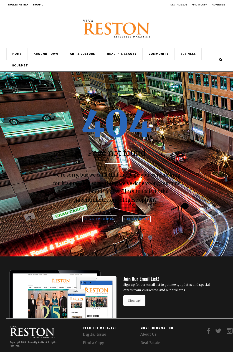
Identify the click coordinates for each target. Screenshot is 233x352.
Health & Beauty (122, 53)
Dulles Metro (18, 4)
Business (188, 53)
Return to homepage (136, 219)
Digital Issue (178, 4)
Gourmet (20, 65)
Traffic (38, 4)
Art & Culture (82, 53)
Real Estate (150, 343)
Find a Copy (199, 4)
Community (159, 53)
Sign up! (134, 301)
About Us (148, 334)
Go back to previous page (100, 219)
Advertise (218, 4)
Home (17, 53)
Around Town (46, 53)
